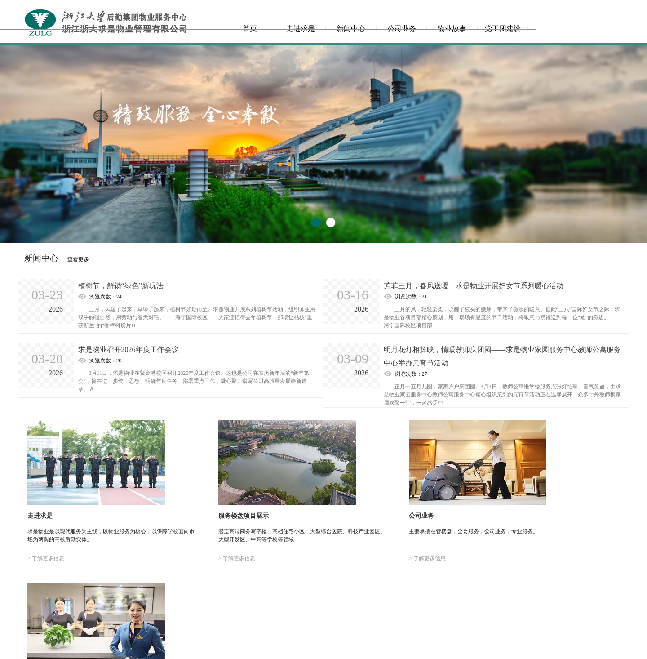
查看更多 (78, 259)
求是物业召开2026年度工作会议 (128, 349)
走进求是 (300, 28)
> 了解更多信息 (44, 557)
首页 (250, 28)
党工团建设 (503, 28)
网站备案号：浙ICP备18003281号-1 (323, 650)
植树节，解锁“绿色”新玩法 (121, 285)
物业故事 (452, 28)
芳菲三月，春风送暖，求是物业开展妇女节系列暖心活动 (473, 285)
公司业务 (401, 28)
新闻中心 (351, 28)
